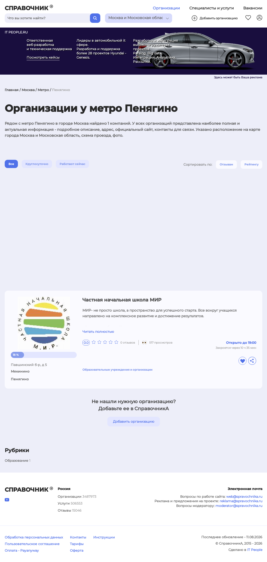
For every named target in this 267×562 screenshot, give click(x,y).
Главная (12, 90)
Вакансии (252, 8)
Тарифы (77, 544)
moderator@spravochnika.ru (238, 506)
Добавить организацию (133, 421)
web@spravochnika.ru (244, 496)
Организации (166, 8)
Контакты (78, 537)
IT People (254, 550)
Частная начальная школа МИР (121, 300)
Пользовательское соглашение (32, 544)
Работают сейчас (72, 164)
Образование (16, 460)
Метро (43, 90)
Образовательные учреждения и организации (117, 369)
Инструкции (104, 537)
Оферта (76, 550)
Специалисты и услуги (211, 8)
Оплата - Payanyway (22, 550)
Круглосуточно (36, 164)
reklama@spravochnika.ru (241, 501)
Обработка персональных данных (34, 537)
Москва (28, 90)
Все (11, 164)
